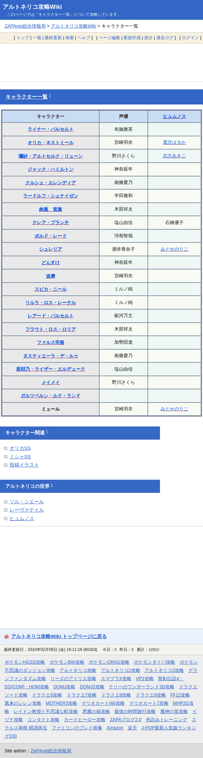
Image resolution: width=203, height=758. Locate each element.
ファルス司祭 (50, 342)
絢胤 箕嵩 (50, 209)
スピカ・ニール (50, 289)
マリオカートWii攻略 (102, 703)
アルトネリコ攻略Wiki (32, 7)
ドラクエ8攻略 (116, 695)
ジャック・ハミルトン (51, 169)
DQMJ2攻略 (92, 686)
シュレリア (50, 249)
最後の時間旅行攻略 (135, 711)
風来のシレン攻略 (23, 703)
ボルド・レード (50, 236)
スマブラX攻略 (116, 678)
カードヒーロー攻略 (84, 719)
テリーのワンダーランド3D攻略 (141, 686)
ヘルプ (84, 37)
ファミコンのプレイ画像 (77, 727)
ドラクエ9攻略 (151, 695)
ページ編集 (109, 37)
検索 (69, 37)
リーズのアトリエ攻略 (73, 678)
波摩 (50, 276)
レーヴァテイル (27, 510)
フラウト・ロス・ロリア (50, 329)
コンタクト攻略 (43, 719)
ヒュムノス (174, 116)
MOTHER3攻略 (61, 703)
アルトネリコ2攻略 (120, 670)
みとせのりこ (174, 249)
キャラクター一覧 (27, 97)
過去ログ (164, 37)
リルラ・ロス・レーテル (50, 302)
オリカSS (20, 448)
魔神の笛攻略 (174, 711)
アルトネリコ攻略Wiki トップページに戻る (59, 636)
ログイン (190, 37)
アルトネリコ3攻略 (164, 670)
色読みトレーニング (166, 719)
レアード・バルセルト (51, 315)
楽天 (132, 727)
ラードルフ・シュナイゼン (50, 195)
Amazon (115, 727)
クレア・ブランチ (50, 222)
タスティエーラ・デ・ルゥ (50, 355)
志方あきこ (174, 155)
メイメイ (50, 382)
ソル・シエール (27, 501)
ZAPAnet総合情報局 (25, 26)
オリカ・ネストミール (51, 142)
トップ (22, 37)
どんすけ (50, 262)
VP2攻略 (145, 678)
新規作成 (132, 37)
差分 (148, 37)
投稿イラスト (24, 465)
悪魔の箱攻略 (96, 711)
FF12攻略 (180, 695)
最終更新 (53, 37)
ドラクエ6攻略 (47, 695)
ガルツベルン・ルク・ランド (50, 395)
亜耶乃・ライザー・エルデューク (50, 369)
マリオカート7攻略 (149, 703)
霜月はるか (174, 142)
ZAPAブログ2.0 (125, 719)
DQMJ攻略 (64, 686)
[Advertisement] (101, 62)
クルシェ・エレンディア (50, 182)
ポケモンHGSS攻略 (25, 662)
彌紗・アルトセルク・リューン (50, 156)
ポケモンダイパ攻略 (154, 662)
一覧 (37, 37)
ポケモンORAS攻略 (109, 662)
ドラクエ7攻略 (82, 695)
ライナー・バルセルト (51, 129)
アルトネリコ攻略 (77, 670)
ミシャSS (20, 456)
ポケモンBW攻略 (67, 662)
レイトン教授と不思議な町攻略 (45, 711)
